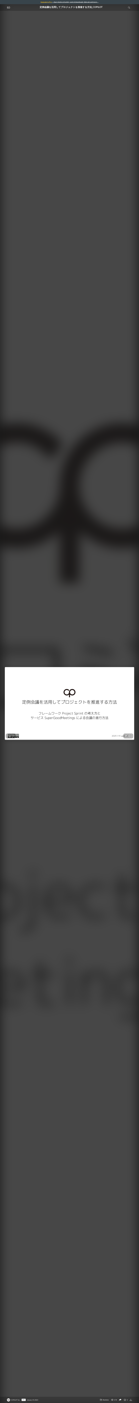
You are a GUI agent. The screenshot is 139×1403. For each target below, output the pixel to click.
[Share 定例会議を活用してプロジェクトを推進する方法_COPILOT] (120, 1400)
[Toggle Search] (129, 7)
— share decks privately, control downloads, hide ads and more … (69, 2)
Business (104, 1400)
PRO (23, 1399)
